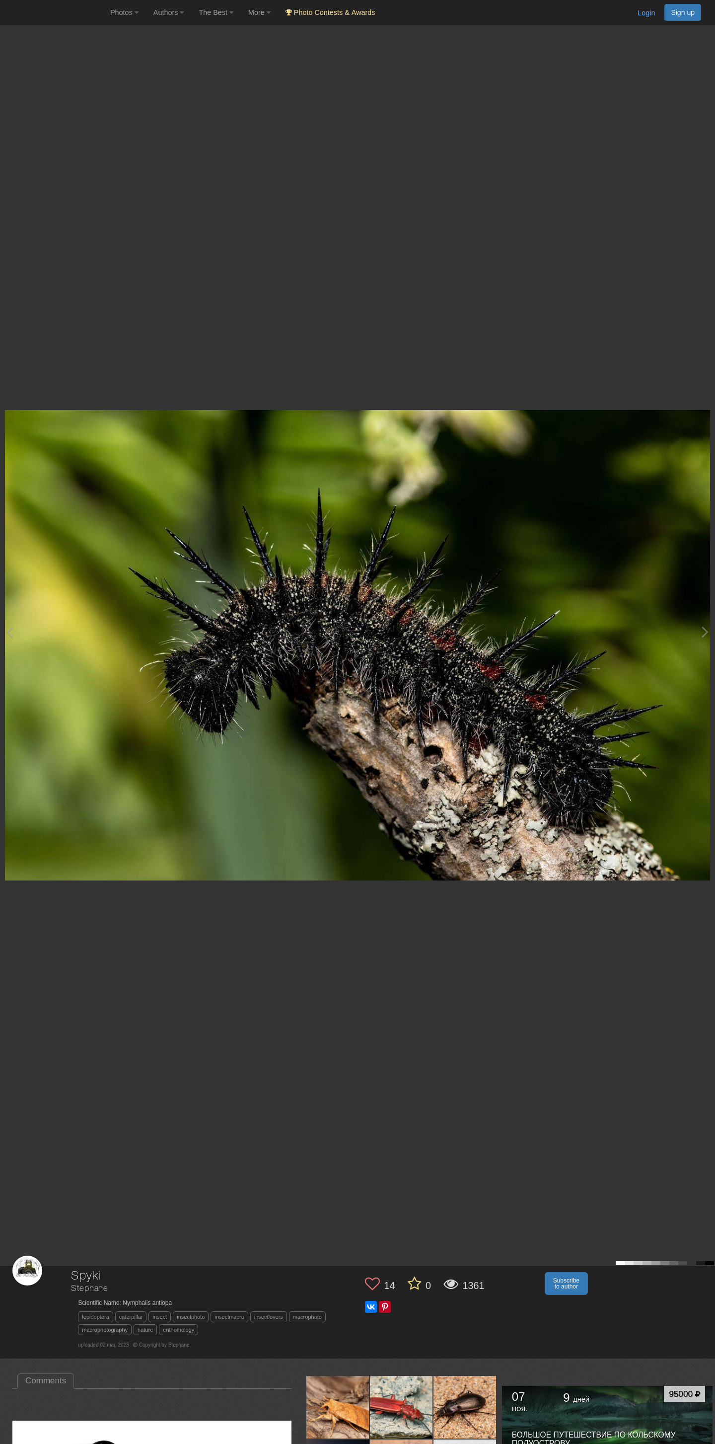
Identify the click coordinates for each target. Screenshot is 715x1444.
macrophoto (307, 1317)
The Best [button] (216, 12)
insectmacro (229, 1317)
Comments (45, 1380)
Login (646, 12)
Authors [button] (168, 12)
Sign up (683, 12)
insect (159, 1317)
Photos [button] (124, 12)
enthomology (178, 1330)
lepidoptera (95, 1317)
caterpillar (131, 1317)
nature (145, 1330)
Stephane (89, 1288)
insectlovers (268, 1317)
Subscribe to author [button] (566, 1283)
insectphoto (191, 1317)
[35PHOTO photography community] (53, 12)
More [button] (259, 12)
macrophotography (105, 1330)
